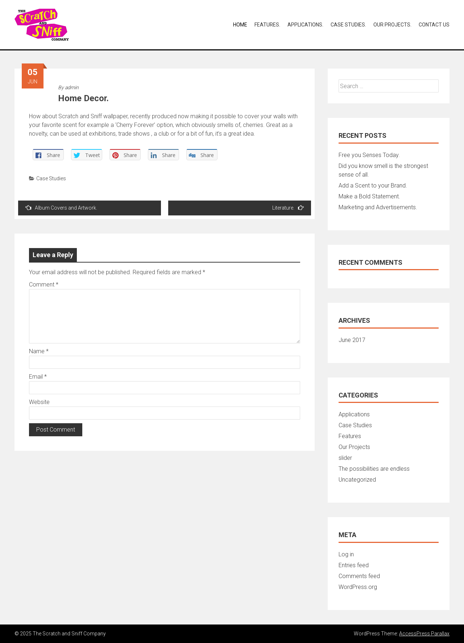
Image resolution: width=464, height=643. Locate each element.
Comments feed (359, 576)
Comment (43, 284)
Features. (267, 25)
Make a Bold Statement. (369, 196)
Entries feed (354, 565)
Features (350, 436)
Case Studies (51, 178)
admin (72, 87)
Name (39, 351)
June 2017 (352, 340)
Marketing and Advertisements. (378, 207)
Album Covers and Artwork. (61, 208)
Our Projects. (392, 25)
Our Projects (354, 447)
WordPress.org (358, 587)
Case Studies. (348, 25)
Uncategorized (357, 479)
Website (39, 402)
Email (38, 376)
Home (240, 25)
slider (345, 457)
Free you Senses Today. (369, 155)
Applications (354, 414)
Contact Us (434, 25)
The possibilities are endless (374, 468)
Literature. (288, 208)
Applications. (305, 25)
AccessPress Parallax (424, 633)
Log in (346, 554)
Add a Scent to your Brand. (373, 185)
